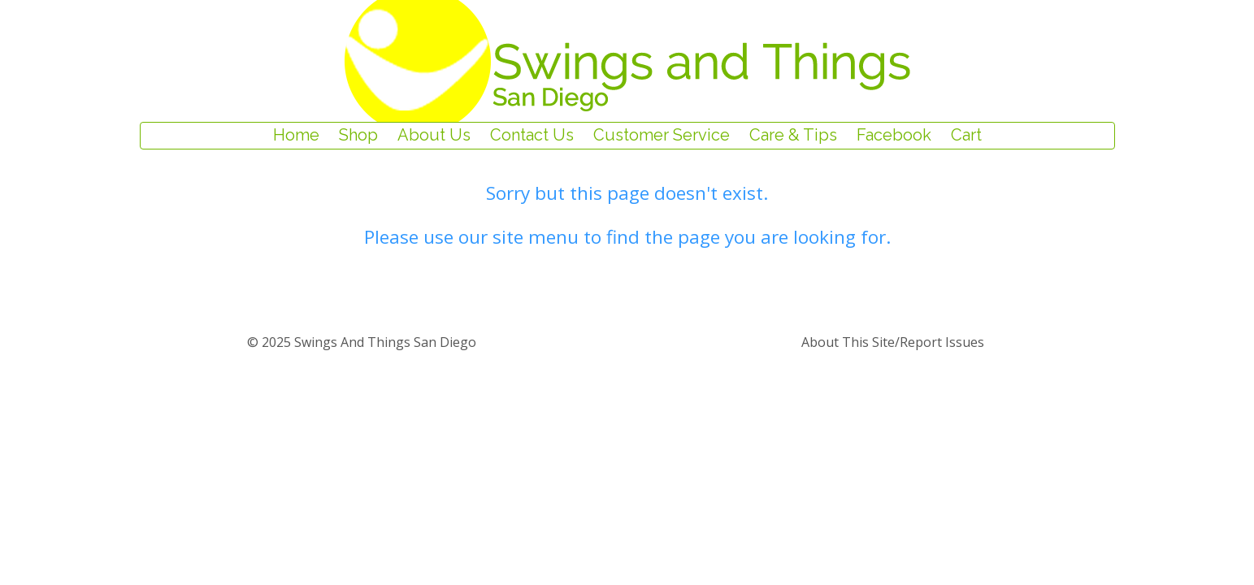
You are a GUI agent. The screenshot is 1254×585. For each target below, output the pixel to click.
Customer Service (661, 136)
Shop (358, 136)
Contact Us (532, 136)
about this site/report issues (892, 342)
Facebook (894, 136)
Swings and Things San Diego (383, 342)
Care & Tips (793, 136)
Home (296, 136)
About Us (434, 136)
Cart (966, 136)
